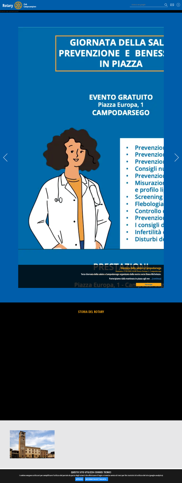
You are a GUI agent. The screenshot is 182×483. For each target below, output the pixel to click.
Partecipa (148, 284)
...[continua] (155, 278)
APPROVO (79, 479)
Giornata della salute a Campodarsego (141, 268)
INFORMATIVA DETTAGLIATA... (96, 479)
